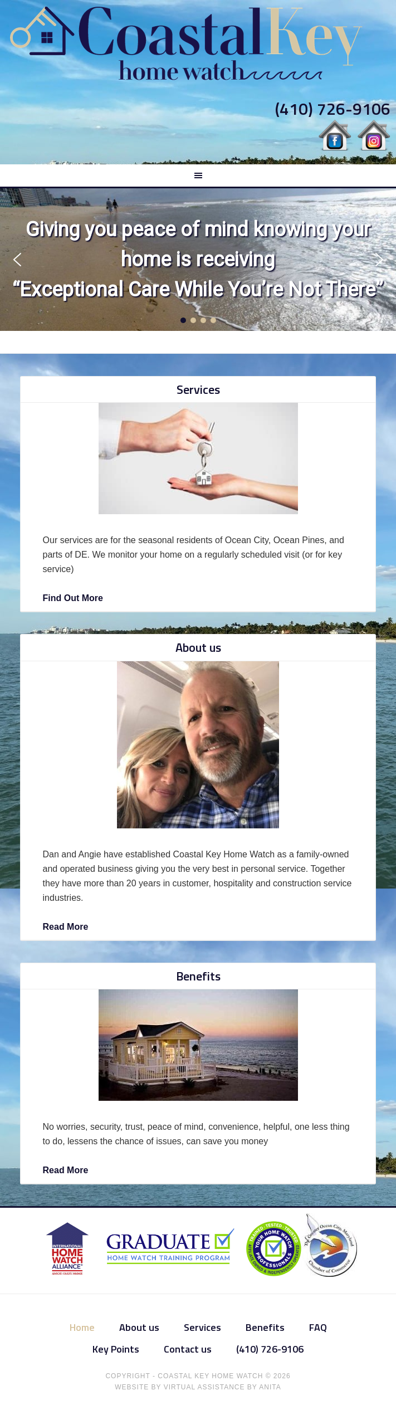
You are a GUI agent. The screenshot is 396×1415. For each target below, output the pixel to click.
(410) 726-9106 (332, 108)
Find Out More (73, 598)
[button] (17, 260)
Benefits (198, 976)
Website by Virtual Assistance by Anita (198, 1387)
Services (198, 389)
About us (198, 647)
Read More (66, 926)
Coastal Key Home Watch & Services (198, 44)
